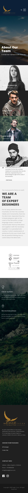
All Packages (5, 447)
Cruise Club (5, 450)
